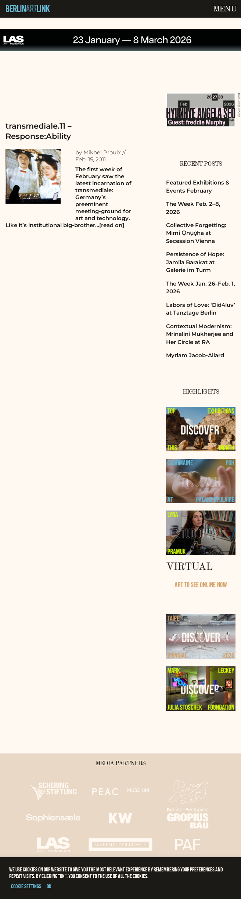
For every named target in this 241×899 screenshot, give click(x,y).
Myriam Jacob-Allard (195, 355)
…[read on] (109, 225)
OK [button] (49, 886)
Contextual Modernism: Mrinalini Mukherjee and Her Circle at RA (199, 334)
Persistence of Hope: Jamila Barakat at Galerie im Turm (195, 262)
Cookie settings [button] (26, 886)
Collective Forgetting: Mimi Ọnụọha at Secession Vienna (196, 233)
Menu (225, 9)
